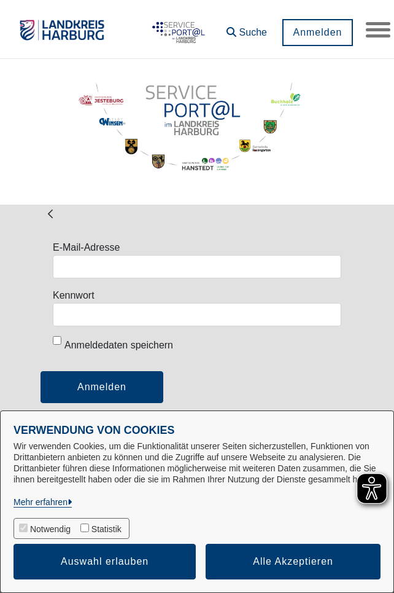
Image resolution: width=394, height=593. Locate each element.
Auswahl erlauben (105, 561)
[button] (246, 28)
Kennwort (74, 295)
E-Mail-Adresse (86, 247)
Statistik (106, 529)
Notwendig (50, 529)
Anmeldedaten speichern (113, 343)
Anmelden (317, 32)
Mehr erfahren (41, 502)
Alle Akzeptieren (293, 561)
